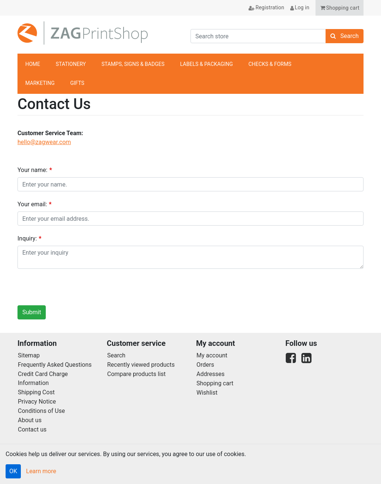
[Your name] (190, 184)
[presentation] (74, 289)
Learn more (41, 471)
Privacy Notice (37, 401)
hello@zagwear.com (44, 142)
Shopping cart (214, 383)
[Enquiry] (190, 257)
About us (30, 420)
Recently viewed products (141, 364)
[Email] (190, 218)
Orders (205, 364)
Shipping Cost (36, 392)
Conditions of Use (41, 410)
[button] (340, 8)
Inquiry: (27, 238)
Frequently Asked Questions (55, 364)
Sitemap (29, 355)
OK (13, 471)
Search (116, 355)
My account (211, 355)
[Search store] (258, 36)
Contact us (32, 429)
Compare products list (136, 374)
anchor (354, 74)
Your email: (32, 204)
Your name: (32, 169)
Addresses (210, 374)
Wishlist (206, 392)
